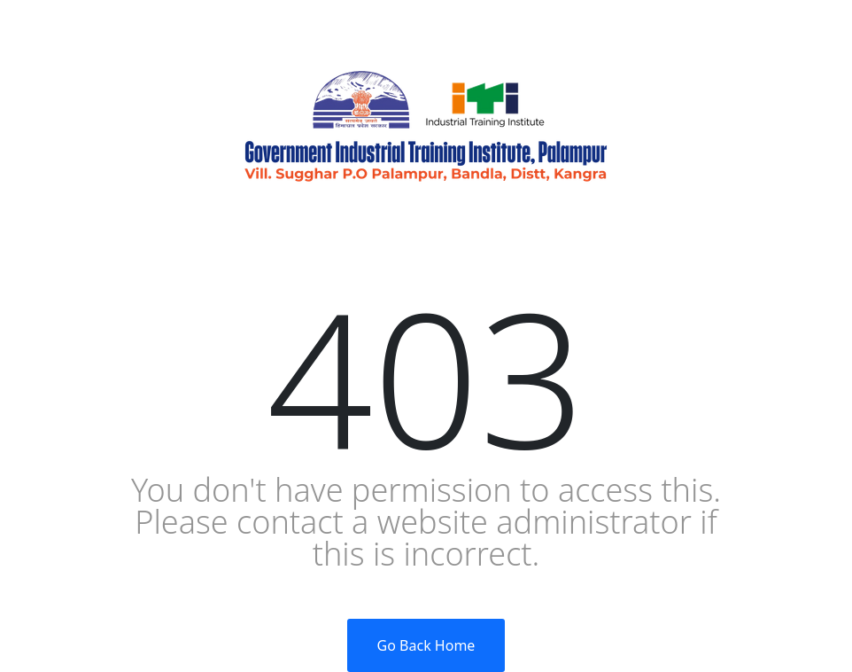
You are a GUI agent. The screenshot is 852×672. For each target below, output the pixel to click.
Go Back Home (426, 645)
